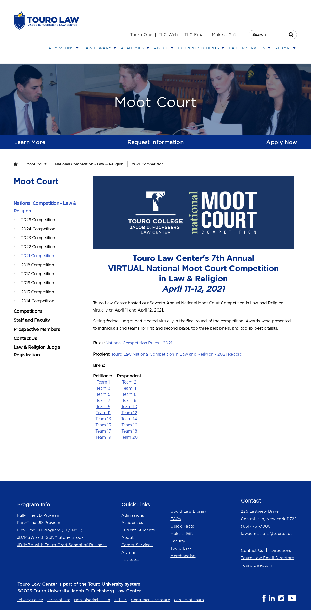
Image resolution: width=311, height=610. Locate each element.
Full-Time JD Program (38, 514)
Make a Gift (224, 35)
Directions (280, 550)
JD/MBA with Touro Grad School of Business (61, 544)
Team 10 (129, 406)
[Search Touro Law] (273, 34)
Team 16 (129, 424)
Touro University (106, 583)
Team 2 (129, 381)
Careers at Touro (189, 599)
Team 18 (129, 430)
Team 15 (103, 424)
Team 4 (129, 387)
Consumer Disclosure (150, 599)
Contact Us (252, 550)
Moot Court (36, 164)
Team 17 (103, 430)
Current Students (138, 529)
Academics (132, 522)
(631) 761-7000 (256, 525)
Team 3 (103, 387)
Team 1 (103, 381)
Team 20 (129, 436)
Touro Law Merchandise (182, 551)
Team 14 (129, 418)
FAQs (175, 518)
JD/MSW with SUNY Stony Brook (50, 537)
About (127, 537)
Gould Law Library (188, 511)
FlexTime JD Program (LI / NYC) (49, 529)
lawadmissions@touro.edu (266, 533)
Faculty (177, 540)
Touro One (141, 35)
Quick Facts (182, 525)
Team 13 (103, 418)
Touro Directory (257, 565)
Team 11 (103, 412)
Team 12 (129, 412)
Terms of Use (58, 599)
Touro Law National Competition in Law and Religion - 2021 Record (175, 354)
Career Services (137, 544)
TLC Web (168, 35)
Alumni (128, 551)
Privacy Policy (30, 599)
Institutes (130, 559)
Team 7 (103, 400)
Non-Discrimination (92, 599)
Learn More (30, 142)
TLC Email (195, 35)
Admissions (132, 514)
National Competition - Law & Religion (89, 164)
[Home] (16, 164)
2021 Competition (148, 164)
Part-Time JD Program (39, 522)
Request (155, 142)
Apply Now (281, 142)
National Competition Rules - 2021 (138, 343)
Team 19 (103, 436)
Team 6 (129, 393)
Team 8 (129, 400)
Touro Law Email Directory (267, 557)
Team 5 (103, 393)
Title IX (120, 599)
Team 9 (103, 406)
